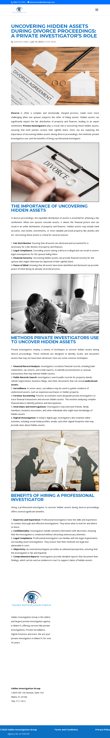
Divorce (15, 112)
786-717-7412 (18, 701)
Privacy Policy (102, 729)
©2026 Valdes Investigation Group (18, 729)
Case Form (63, 584)
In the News (50, 41)
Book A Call (16, 711)
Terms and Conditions (66, 729)
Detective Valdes (21, 41)
